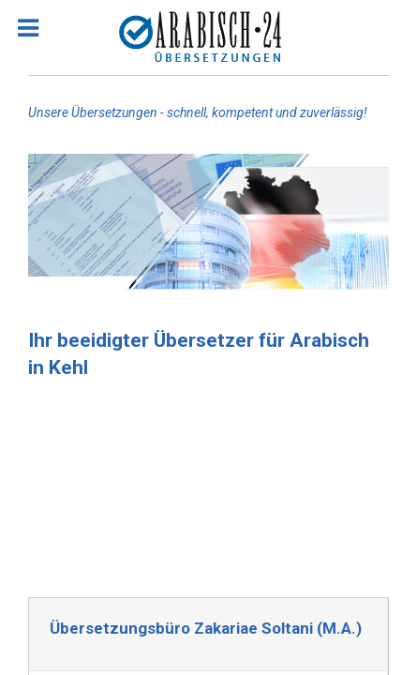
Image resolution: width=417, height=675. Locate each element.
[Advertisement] (208, 484)
